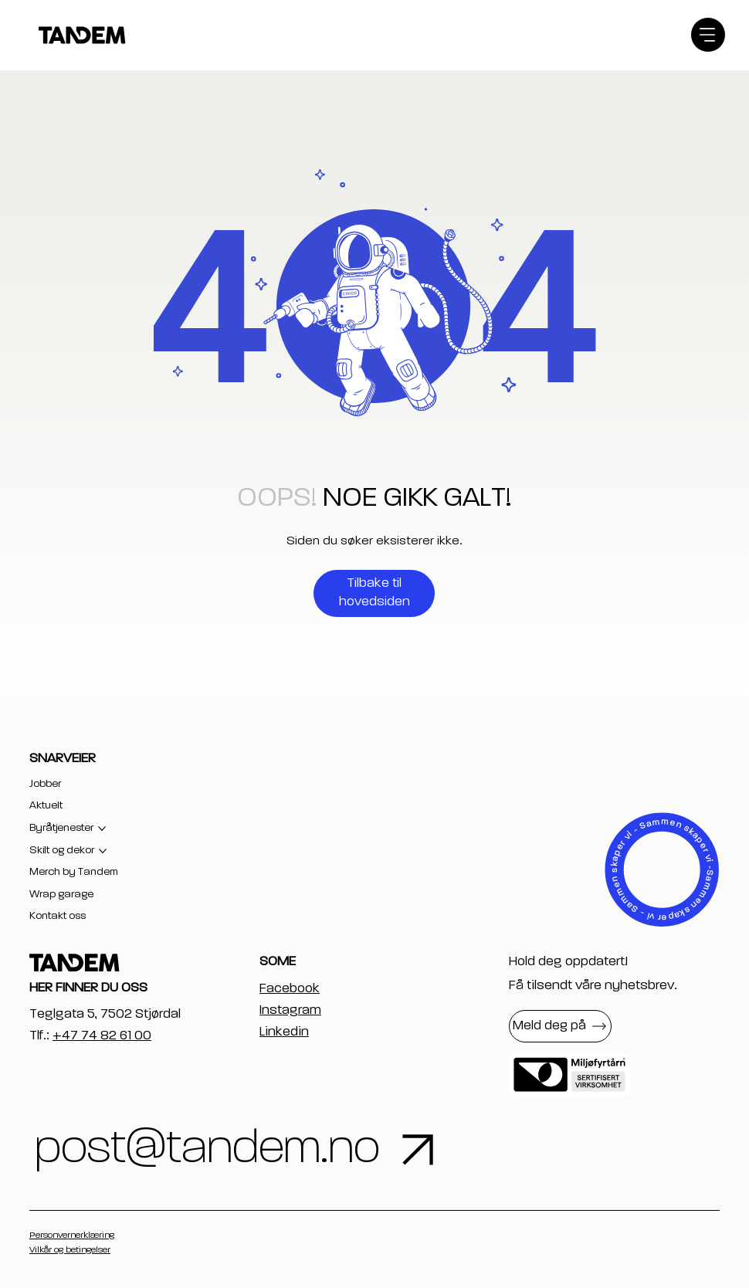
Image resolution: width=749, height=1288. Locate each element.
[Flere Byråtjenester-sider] (102, 828)
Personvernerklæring (71, 1235)
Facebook (289, 988)
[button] (560, 1026)
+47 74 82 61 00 (102, 1035)
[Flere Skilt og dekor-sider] (103, 851)
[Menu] (708, 35)
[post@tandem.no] (295, 1150)
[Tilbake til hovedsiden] (374, 593)
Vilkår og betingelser (69, 1250)
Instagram (290, 1010)
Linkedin (284, 1032)
